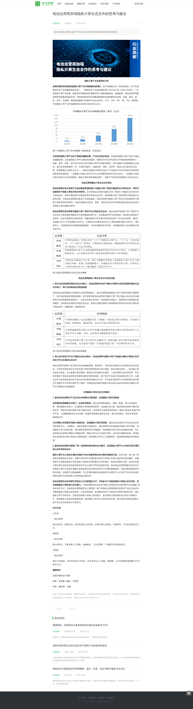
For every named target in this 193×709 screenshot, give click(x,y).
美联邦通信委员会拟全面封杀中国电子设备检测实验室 (80, 645)
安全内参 (68, 675)
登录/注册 (139, 4)
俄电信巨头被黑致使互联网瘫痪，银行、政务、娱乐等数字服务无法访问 (89, 669)
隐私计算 (72, 609)
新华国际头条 (70, 631)
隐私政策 (110, 698)
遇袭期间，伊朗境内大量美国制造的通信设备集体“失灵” (80, 625)
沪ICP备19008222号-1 (103, 701)
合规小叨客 (69, 652)
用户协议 (101, 698)
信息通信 (56, 23)
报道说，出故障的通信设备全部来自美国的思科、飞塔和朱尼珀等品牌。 (81, 637)
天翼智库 (68, 23)
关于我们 (82, 698)
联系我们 (91, 698)
